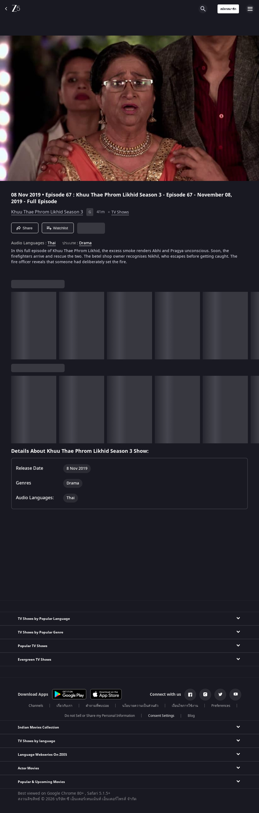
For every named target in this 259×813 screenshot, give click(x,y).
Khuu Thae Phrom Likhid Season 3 (47, 212)
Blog (191, 715)
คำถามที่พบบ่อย (97, 705)
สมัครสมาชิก (228, 9)
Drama (85, 243)
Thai (52, 243)
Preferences (220, 705)
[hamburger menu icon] (250, 8)
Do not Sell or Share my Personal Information (100, 715)
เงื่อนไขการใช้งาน (185, 705)
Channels (36, 705)
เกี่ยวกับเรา (64, 705)
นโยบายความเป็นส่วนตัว (140, 705)
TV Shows (120, 212)
